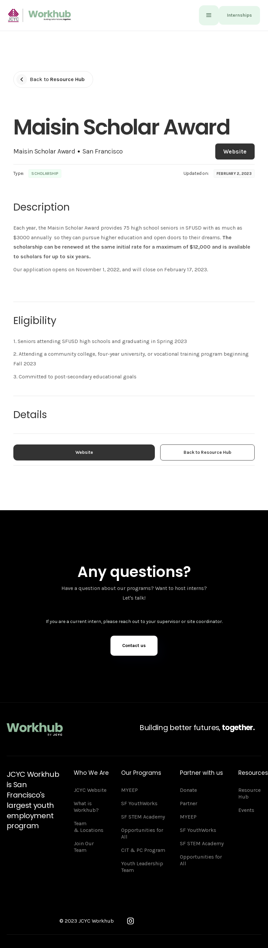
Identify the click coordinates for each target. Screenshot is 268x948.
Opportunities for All (142, 833)
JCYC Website (90, 790)
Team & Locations (88, 826)
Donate (188, 790)
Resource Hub (249, 793)
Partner (188, 803)
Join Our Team (84, 846)
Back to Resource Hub (207, 452)
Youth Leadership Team (142, 866)
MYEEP (129, 790)
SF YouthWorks (139, 803)
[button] (209, 15)
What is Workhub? (86, 806)
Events (246, 810)
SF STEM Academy (143, 817)
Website (235, 151)
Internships (239, 15)
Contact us (134, 645)
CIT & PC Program (143, 850)
